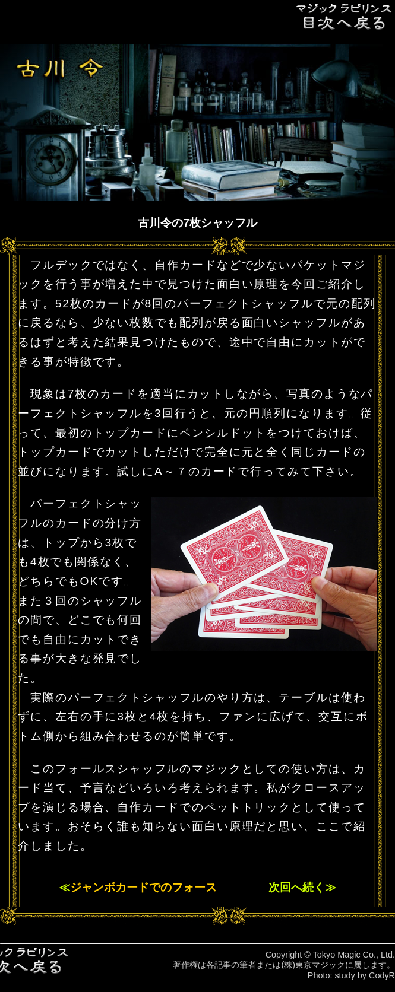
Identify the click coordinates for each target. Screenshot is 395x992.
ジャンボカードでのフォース (143, 887)
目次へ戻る (344, 16)
